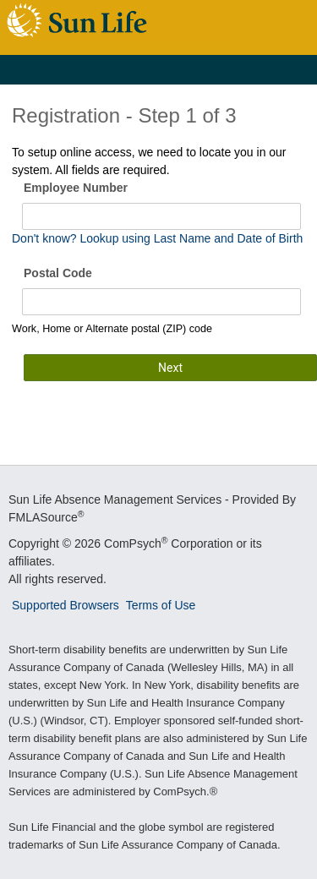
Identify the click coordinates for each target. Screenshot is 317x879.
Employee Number (76, 187)
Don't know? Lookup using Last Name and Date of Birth (157, 238)
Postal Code (58, 273)
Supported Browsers (65, 605)
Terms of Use (160, 605)
